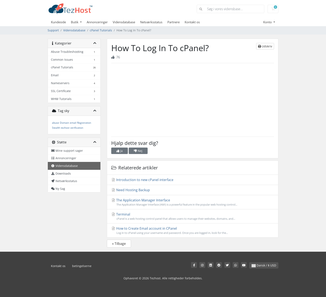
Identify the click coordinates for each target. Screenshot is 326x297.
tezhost (65, 127)
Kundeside (58, 22)
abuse (55, 122)
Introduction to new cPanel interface (142, 179)
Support (53, 30)
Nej (138, 151)
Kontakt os (192, 22)
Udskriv (265, 46)
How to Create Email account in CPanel (192, 230)
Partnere (173, 22)
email (73, 122)
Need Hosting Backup (130, 190)
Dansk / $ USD (264, 265)
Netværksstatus (151, 22)
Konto (268, 22)
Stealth (56, 127)
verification (76, 127)
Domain (64, 122)
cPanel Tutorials (101, 30)
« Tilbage (119, 243)
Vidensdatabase (124, 22)
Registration (84, 122)
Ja (119, 151)
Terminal (192, 216)
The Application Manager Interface (192, 202)
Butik (75, 22)
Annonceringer (97, 22)
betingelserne (81, 266)
